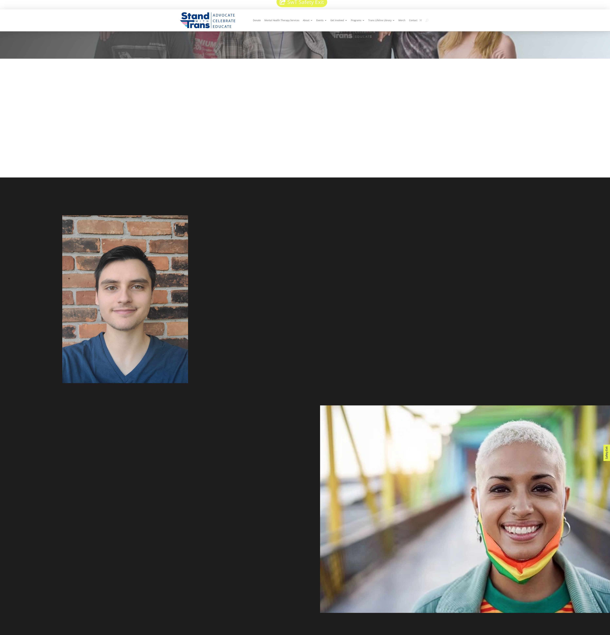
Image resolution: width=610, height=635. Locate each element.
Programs (356, 20)
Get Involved (337, 20)
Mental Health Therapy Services (281, 20)
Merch (401, 20)
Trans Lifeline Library (379, 20)
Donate (257, 20)
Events (320, 20)
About (306, 20)
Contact (413, 20)
